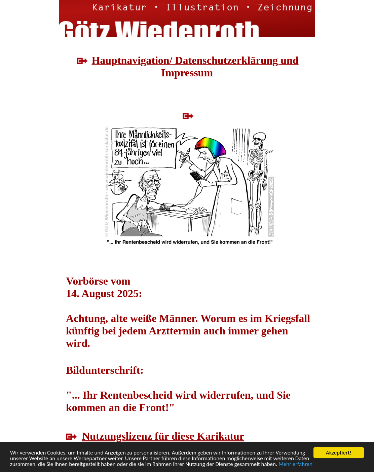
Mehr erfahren (295, 464)
